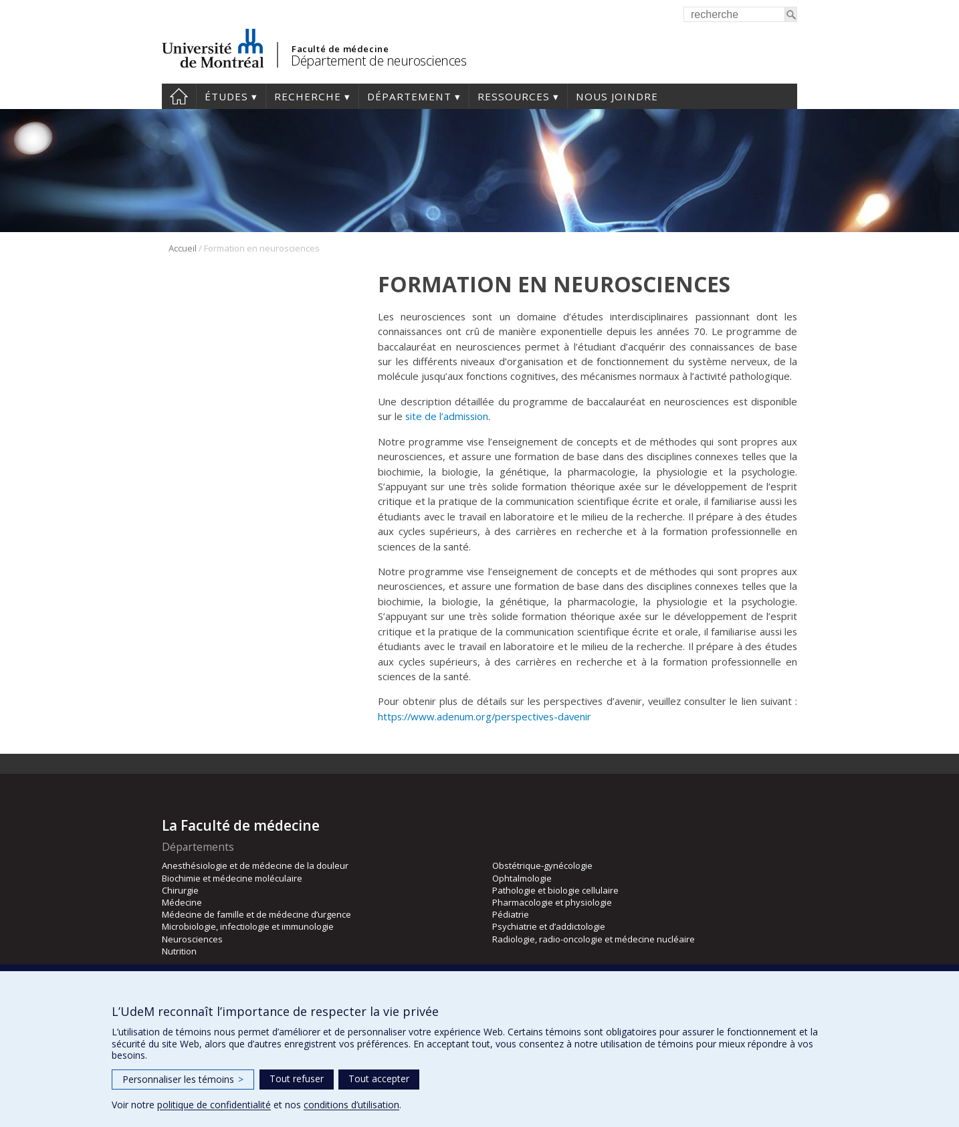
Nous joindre (617, 96)
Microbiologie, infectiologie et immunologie (248, 926)
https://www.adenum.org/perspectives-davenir (484, 716)
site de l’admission (446, 416)
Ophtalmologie (522, 878)
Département (409, 96)
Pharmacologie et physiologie (552, 902)
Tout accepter (378, 1078)
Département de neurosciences (378, 61)
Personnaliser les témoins (182, 1079)
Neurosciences (192, 939)
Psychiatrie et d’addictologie (548, 926)
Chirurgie (180, 890)
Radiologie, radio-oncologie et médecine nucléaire (593, 939)
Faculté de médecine (340, 49)
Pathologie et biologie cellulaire (555, 890)
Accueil (179, 96)
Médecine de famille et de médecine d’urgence (256, 914)
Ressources (513, 96)
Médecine (182, 902)
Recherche (307, 96)
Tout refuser (297, 1078)
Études (226, 96)
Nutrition (179, 951)
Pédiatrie (510, 914)
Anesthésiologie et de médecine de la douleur (255, 865)
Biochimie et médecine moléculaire (232, 878)
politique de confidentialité (214, 1104)
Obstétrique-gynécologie (542, 865)
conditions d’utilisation (351, 1104)
